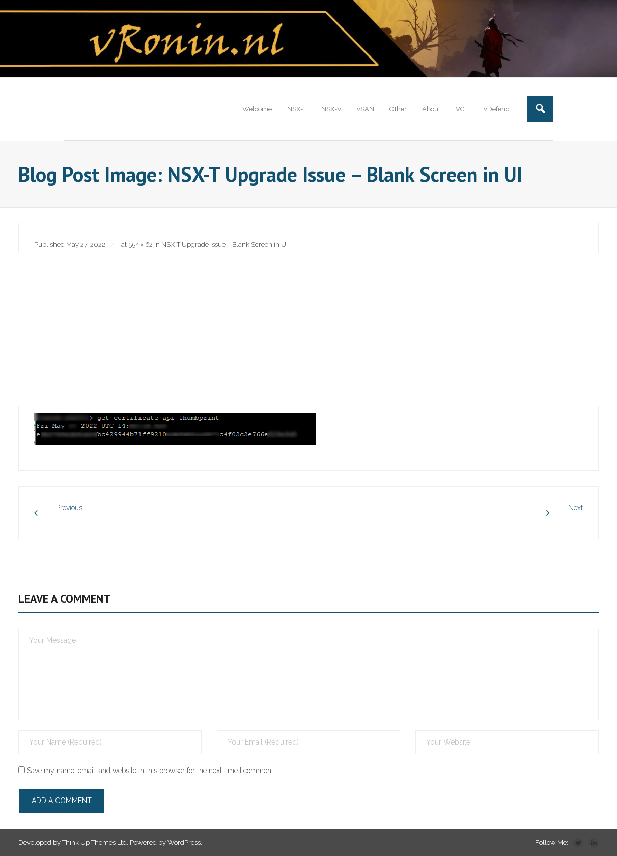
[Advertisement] (308, 329)
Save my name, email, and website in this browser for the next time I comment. (151, 770)
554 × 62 (140, 244)
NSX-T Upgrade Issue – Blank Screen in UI (224, 244)
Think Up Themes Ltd (94, 842)
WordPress (184, 842)
